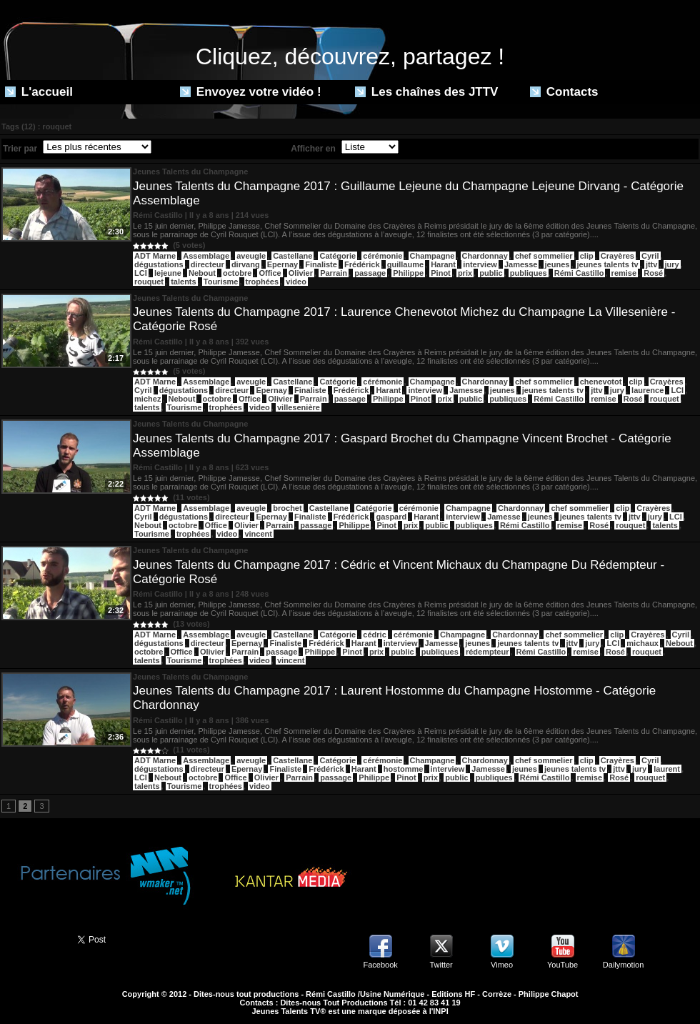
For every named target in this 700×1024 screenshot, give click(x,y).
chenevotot (601, 381)
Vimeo (502, 964)
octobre (237, 273)
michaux (642, 643)
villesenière (298, 407)
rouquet (149, 281)
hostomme (404, 769)
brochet (287, 508)
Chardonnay (485, 256)
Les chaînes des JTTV (426, 92)
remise (623, 273)
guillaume (405, 264)
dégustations (158, 264)
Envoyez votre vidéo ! (250, 92)
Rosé (653, 273)
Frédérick (362, 264)
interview (480, 264)
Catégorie (337, 256)
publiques (528, 273)
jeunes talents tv (608, 264)
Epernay (282, 264)
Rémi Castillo (579, 273)
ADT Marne (155, 256)
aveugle (251, 256)
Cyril (650, 256)
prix (465, 273)
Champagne (432, 256)
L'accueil (39, 92)
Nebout (202, 273)
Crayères (617, 256)
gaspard (391, 516)
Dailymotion (623, 964)
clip (587, 256)
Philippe (408, 273)
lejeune (167, 273)
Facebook (380, 964)
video (296, 281)
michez (147, 398)
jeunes (557, 264)
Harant (443, 264)
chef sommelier (544, 256)
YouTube (562, 964)
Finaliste (321, 264)
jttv (652, 264)
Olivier (301, 273)
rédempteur (487, 651)
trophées (262, 281)
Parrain (333, 273)
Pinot (441, 273)
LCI (140, 273)
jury (672, 264)
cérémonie (382, 256)
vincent (258, 534)
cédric (374, 634)
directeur (207, 264)
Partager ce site (32, 938)
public (490, 273)
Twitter (440, 964)
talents (183, 281)
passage (370, 273)
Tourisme (221, 281)
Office (270, 273)
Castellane (292, 256)
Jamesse (521, 264)
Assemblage (206, 256)
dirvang (245, 264)
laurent (667, 769)
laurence (647, 390)
